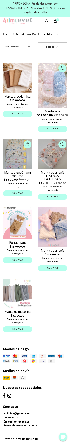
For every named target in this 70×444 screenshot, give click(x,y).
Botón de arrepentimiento (20, 425)
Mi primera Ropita (29, 34)
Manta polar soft (52, 250)
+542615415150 (11, 417)
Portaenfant (17, 243)
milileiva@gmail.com (16, 413)
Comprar (17, 114)
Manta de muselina (17, 312)
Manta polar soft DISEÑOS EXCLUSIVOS (52, 175)
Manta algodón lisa (17, 96)
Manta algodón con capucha (17, 174)
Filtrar (52, 47)
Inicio (7, 34)
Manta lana (52, 111)
